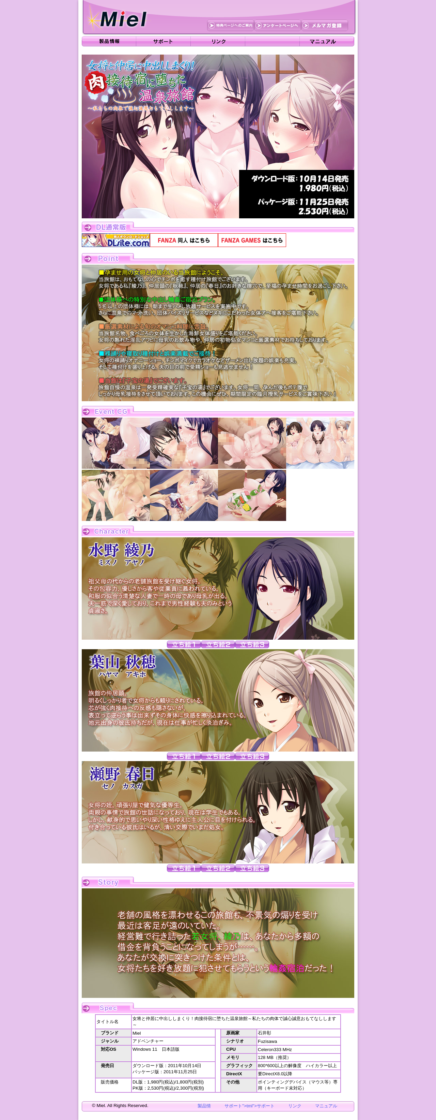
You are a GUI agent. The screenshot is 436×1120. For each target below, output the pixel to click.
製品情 (204, 1105)
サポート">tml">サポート (249, 1105)
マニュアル (326, 1105)
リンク (294, 1105)
